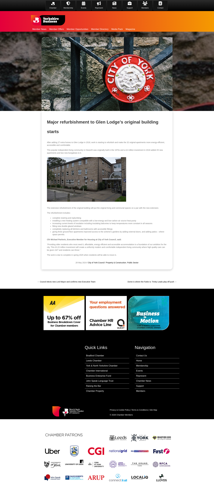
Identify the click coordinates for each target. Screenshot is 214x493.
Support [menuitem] (140, 386)
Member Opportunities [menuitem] (77, 29)
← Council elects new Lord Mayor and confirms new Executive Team (66, 282)
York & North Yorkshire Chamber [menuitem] (102, 366)
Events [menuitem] (139, 371)
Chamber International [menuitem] (97, 371)
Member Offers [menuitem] (56, 29)
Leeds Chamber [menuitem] (94, 361)
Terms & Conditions (139, 410)
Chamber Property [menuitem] (95, 391)
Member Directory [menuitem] (100, 29)
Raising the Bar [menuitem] (93, 386)
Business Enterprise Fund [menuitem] (98, 376)
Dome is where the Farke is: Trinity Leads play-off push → (152, 282)
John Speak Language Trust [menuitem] (99, 381)
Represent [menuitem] (141, 376)
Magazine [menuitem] (130, 29)
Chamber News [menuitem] (143, 381)
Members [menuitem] (140, 391)
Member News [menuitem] (39, 29)
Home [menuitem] (139, 361)
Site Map (153, 410)
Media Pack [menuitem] (117, 29)
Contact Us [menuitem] (141, 355)
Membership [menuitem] (142, 366)
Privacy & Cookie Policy (120, 410)
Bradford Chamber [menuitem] (95, 355)
